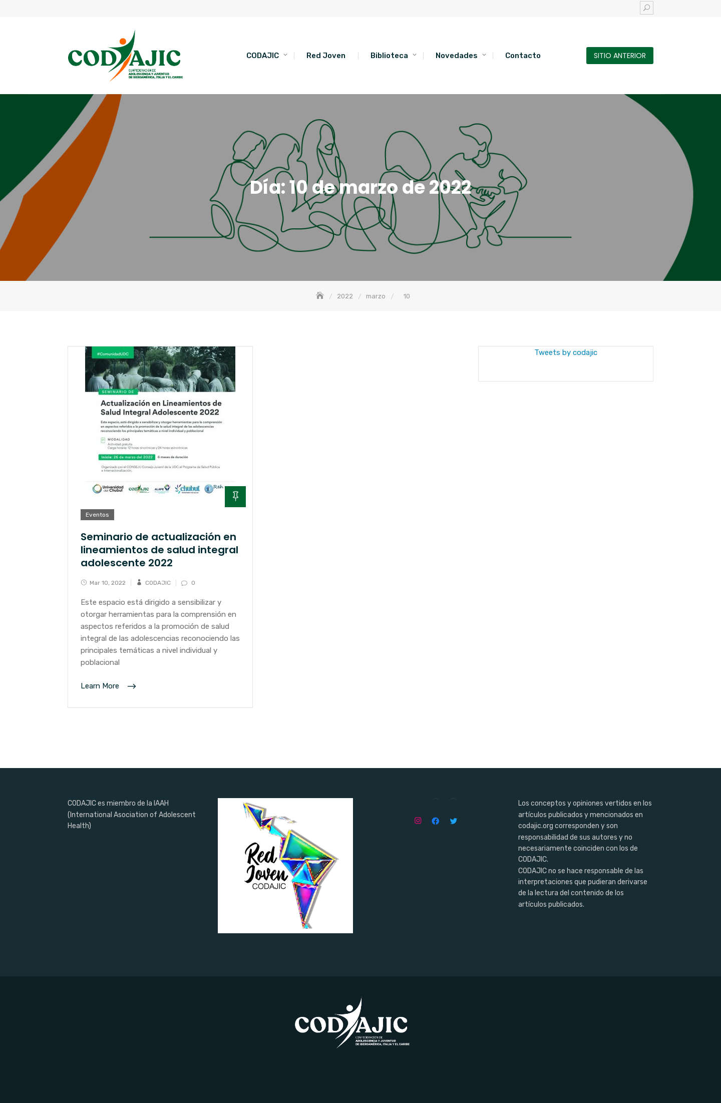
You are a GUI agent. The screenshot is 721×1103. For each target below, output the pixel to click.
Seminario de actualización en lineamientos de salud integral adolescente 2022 (159, 550)
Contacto (523, 55)
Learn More (101, 686)
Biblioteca (389, 55)
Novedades (457, 55)
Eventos (97, 514)
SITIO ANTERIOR (620, 56)
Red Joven (325, 55)
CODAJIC (262, 55)
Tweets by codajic (565, 352)
